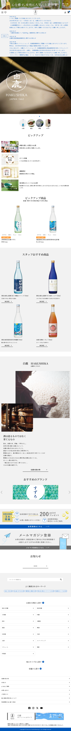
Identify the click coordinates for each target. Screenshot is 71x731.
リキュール (5, 647)
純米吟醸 (39, 608)
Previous (2, 492)
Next (68, 492)
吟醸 (38, 615)
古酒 (3, 640)
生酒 (38, 634)
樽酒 (38, 628)
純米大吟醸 (5, 608)
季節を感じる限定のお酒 (31, 591)
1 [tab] (31, 116)
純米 (3, 621)
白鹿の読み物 (5, 678)
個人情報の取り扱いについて (8, 698)
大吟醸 (4, 615)
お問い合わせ (5, 690)
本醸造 (39, 621)
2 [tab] (34, 116)
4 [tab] (39, 116)
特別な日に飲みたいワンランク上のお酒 (45, 591)
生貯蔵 (4, 634)
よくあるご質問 (5, 686)
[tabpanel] (35, 85)
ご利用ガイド (4, 694)
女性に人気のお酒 (8, 591)
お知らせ (3, 682)
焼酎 (38, 647)
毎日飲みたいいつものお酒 (60, 591)
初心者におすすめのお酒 (19, 591)
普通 (3, 628)
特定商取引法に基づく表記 (8, 702)
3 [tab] (36, 116)
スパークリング (41, 640)
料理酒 (4, 653)
